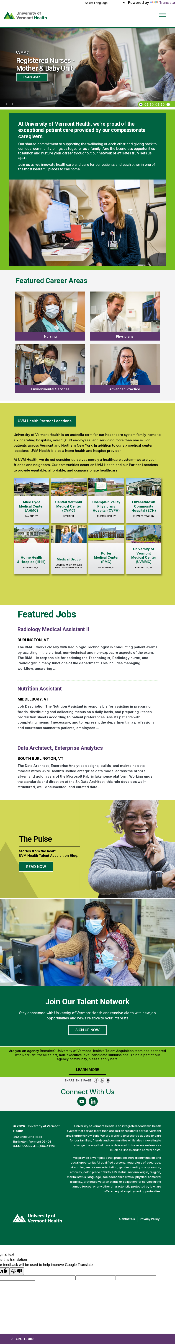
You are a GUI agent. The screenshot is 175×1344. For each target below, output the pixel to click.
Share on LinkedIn (102, 1080)
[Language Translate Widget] (105, 3)
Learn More (31, 77)
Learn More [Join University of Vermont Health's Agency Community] (91, 1071)
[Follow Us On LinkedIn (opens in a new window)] (93, 1101)
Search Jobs (23, 1339)
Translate (162, 2)
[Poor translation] (16, 1271)
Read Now (39, 868)
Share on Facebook (96, 1080)
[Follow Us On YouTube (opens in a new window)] (81, 1101)
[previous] (7, 104)
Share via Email (108, 1080)
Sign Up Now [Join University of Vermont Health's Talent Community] (87, 1030)
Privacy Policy (151, 1219)
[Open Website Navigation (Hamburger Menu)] (163, 11)
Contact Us (128, 1219)
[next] (12, 104)
